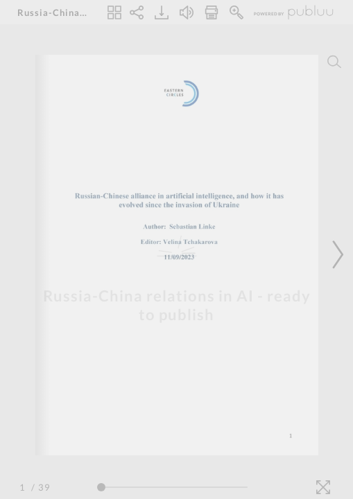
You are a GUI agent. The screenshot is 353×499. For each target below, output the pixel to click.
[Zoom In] (236, 12)
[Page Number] (24, 487)
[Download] (161, 12)
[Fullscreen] (323, 487)
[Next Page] (335, 255)
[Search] (334, 61)
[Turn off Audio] (186, 12)
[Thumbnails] (114, 12)
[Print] (211, 12)
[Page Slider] (172, 487)
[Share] (136, 12)
